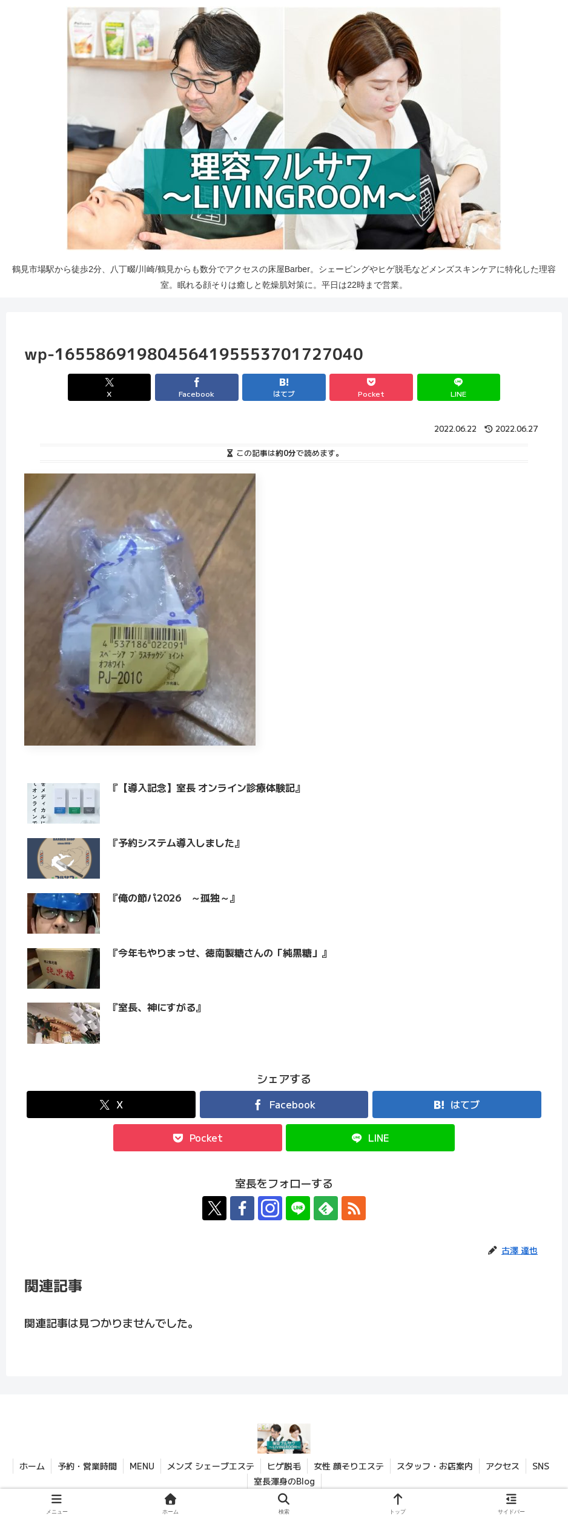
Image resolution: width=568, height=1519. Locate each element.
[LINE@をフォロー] (298, 1208)
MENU (142, 1466)
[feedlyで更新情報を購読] (326, 1208)
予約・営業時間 (87, 1466)
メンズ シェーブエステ (210, 1466)
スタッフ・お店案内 (435, 1466)
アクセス (503, 1466)
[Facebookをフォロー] (242, 1208)
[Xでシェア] (109, 387)
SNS (540, 1466)
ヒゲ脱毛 (284, 1466)
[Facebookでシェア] (196, 387)
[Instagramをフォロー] (270, 1208)
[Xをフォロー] (214, 1208)
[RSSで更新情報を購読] (354, 1208)
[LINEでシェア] (458, 387)
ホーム (32, 1466)
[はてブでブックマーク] (283, 387)
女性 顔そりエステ (349, 1466)
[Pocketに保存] (370, 387)
